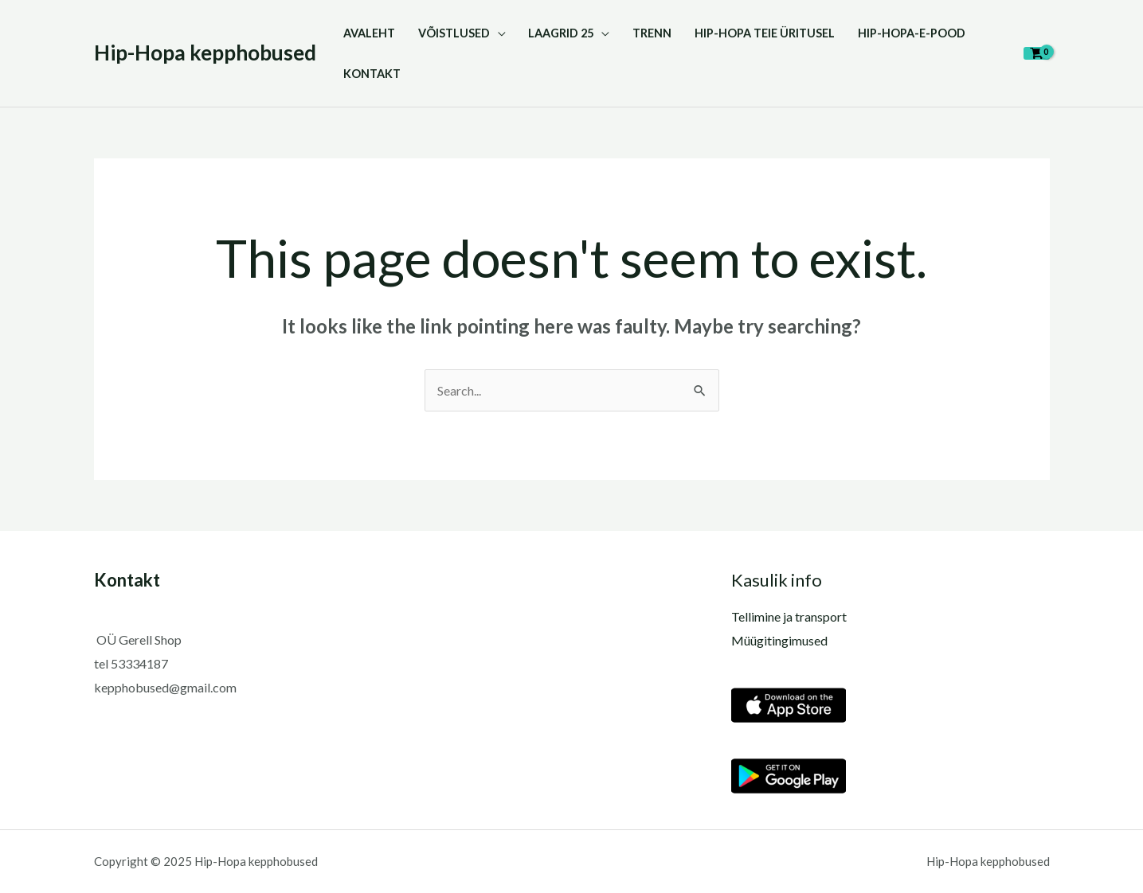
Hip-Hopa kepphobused (205, 52)
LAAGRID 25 (560, 33)
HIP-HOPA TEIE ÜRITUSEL (765, 33)
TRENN (651, 33)
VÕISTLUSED (454, 33)
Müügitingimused (779, 640)
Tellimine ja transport (789, 616)
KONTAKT (372, 73)
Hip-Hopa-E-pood (911, 33)
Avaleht (369, 33)
